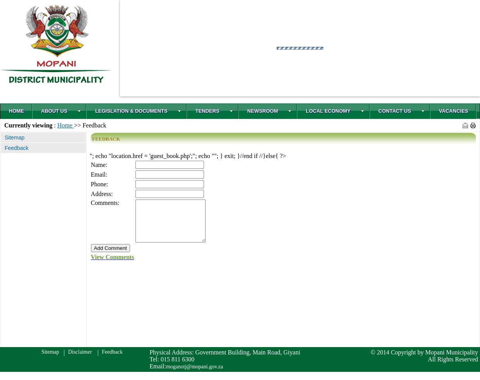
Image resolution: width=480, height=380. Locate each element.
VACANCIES (453, 111)
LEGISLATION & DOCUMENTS (138, 111)
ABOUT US (61, 111)
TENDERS (214, 111)
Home (65, 125)
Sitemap (49, 360)
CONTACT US (402, 111)
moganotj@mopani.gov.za (194, 375)
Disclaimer (79, 360)
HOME (16, 111)
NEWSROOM (269, 111)
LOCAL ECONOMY (335, 111)
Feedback (112, 360)
